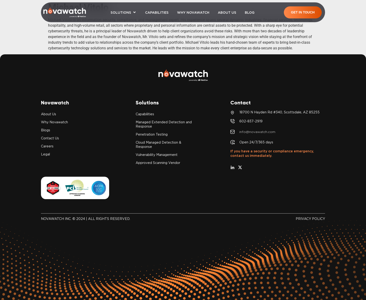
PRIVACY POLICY (310, 219)
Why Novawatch (54, 122)
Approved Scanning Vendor (158, 163)
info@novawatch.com (257, 132)
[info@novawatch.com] (232, 132)
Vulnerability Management (157, 155)
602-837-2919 (251, 121)
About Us (48, 114)
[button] (123, 12)
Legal (45, 154)
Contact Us (50, 138)
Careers (47, 146)
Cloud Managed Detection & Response (158, 145)
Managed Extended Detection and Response (164, 124)
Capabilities (145, 114)
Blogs (45, 130)
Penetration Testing (152, 134)
